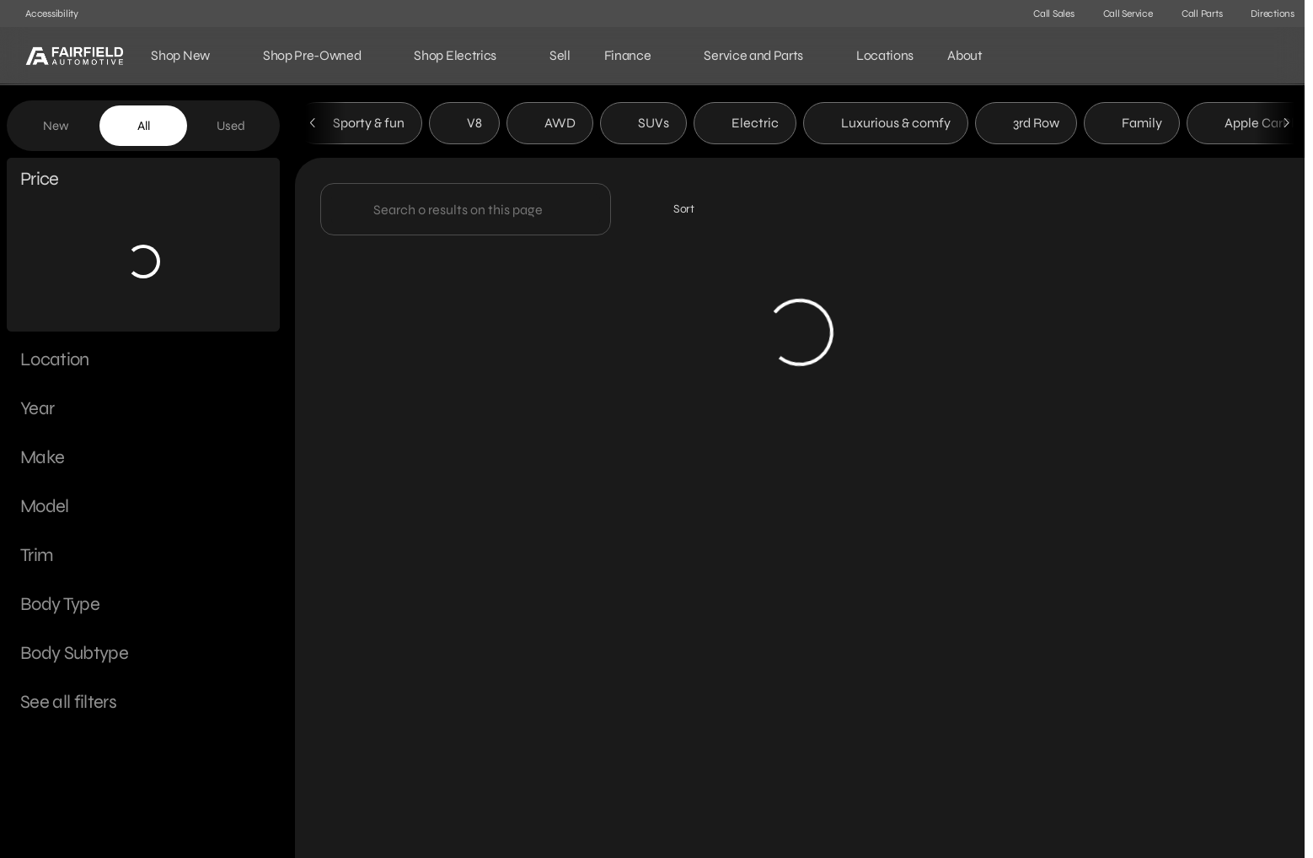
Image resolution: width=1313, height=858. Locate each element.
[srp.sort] (674, 211)
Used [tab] (231, 125)
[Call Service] (1120, 13)
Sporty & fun (359, 125)
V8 (464, 125)
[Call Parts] (1194, 13)
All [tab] (143, 125)
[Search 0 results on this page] (465, 212)
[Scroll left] (313, 125)
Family (1131, 125)
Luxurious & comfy (886, 125)
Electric (745, 125)
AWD (550, 125)
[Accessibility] (44, 13)
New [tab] (56, 125)
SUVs (643, 125)
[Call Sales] (1046, 13)
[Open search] (1265, 55)
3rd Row (1026, 125)
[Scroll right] (1286, 125)
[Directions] (1265, 13)
